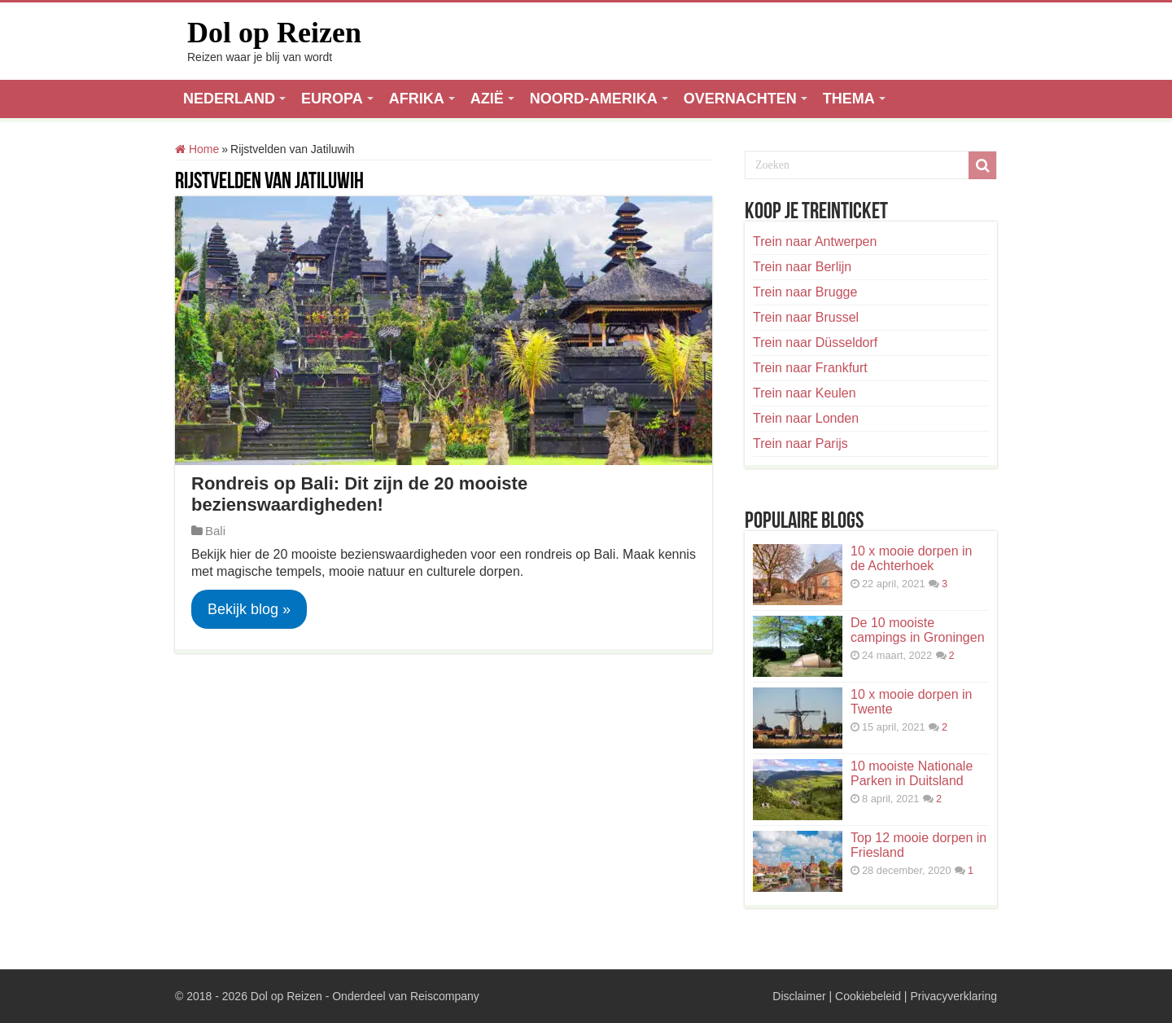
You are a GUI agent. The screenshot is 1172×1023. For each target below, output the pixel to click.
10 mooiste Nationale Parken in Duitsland (912, 773)
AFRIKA (416, 98)
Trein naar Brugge (805, 292)
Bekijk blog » (249, 609)
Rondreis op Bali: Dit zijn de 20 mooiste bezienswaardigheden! (359, 494)
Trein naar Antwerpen (815, 241)
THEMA (849, 98)
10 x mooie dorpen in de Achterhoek (911, 558)
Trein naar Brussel (806, 317)
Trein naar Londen (806, 418)
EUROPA (332, 98)
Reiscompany (444, 996)
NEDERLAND (229, 98)
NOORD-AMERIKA (594, 98)
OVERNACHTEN (740, 98)
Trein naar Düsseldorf (815, 342)
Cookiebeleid (868, 996)
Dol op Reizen (274, 32)
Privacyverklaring (953, 996)
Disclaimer (798, 996)
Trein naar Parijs (800, 443)
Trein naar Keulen (804, 393)
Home (197, 149)
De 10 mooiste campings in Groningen (918, 630)
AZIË (487, 98)
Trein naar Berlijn (802, 267)
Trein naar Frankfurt (810, 368)
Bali (215, 531)
